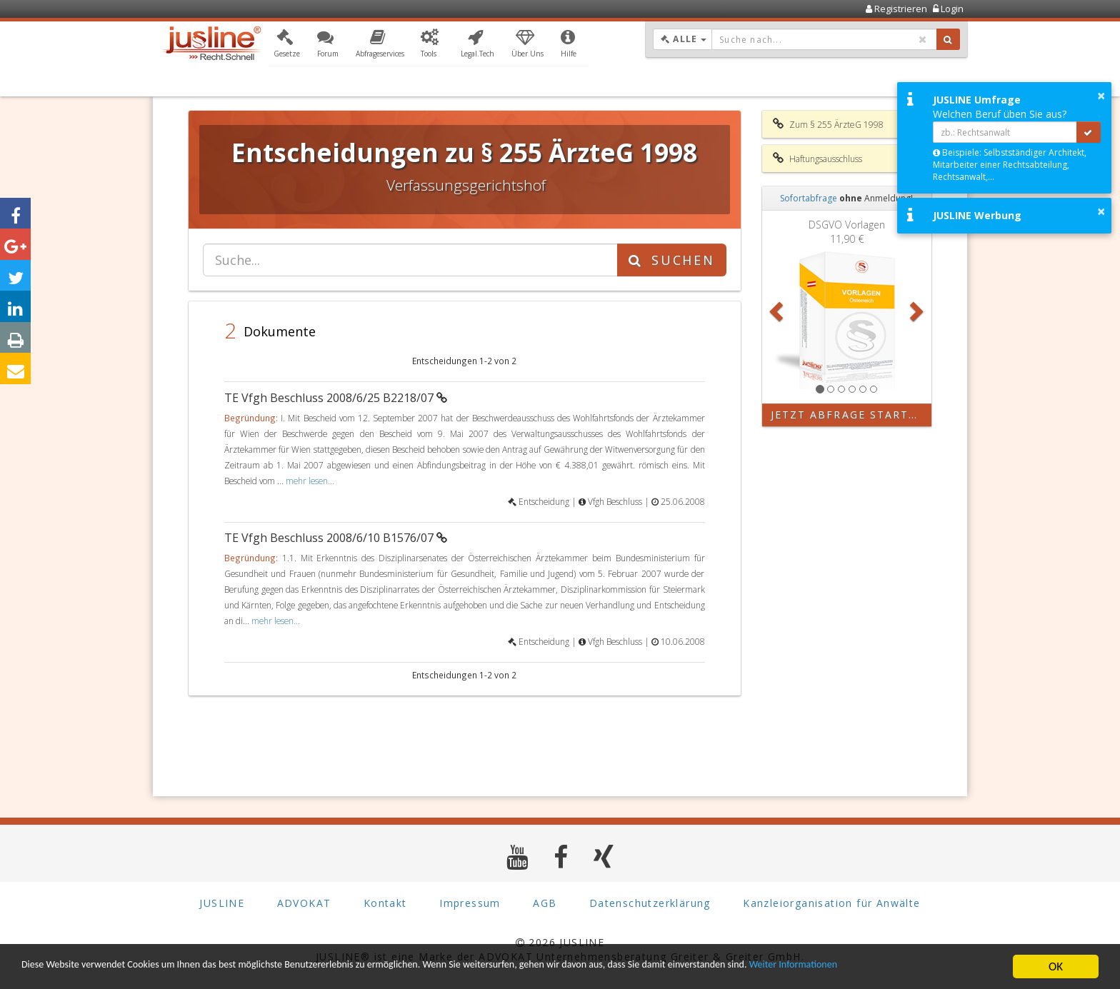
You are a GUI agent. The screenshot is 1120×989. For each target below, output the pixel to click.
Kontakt (385, 903)
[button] (286, 45)
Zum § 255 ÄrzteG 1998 (828, 124)
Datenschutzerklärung (650, 903)
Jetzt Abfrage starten (848, 414)
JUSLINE (221, 903)
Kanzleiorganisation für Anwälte (831, 903)
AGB (544, 903)
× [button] (1101, 96)
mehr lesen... (310, 480)
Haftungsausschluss (817, 158)
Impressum (470, 903)
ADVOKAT (304, 903)
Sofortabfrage (808, 198)
